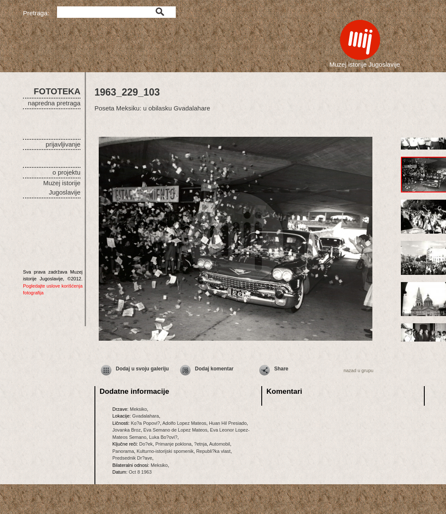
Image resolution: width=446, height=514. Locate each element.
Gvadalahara (145, 415)
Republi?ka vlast (213, 451)
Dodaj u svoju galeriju (142, 369)
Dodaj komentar (214, 369)
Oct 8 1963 (140, 471)
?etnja (200, 443)
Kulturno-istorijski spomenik (165, 451)
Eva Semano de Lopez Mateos (175, 429)
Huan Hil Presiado (228, 423)
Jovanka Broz (126, 429)
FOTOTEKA (57, 91)
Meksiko (138, 409)
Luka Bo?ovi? (163, 437)
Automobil (219, 443)
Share (281, 369)
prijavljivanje (63, 144)
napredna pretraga (54, 103)
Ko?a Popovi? (145, 423)
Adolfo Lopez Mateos (184, 423)
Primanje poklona (173, 443)
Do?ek (146, 443)
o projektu (66, 172)
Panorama (123, 451)
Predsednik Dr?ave (132, 457)
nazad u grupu (358, 370)
